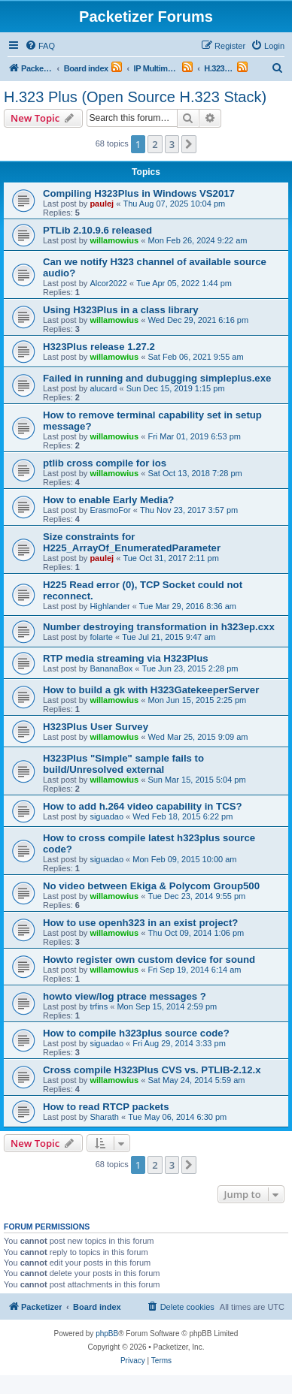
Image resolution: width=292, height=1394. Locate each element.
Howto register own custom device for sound (149, 959)
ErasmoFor (110, 509)
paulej (102, 203)
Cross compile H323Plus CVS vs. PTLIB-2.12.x (152, 1070)
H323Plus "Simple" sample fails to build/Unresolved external (123, 764)
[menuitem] (40, 46)
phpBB (107, 1333)
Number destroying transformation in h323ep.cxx (159, 626)
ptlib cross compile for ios (104, 463)
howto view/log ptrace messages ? (124, 996)
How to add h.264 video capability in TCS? (142, 806)
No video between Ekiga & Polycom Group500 (151, 886)
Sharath (104, 1116)
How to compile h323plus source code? (136, 1033)
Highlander (109, 606)
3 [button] (172, 144)
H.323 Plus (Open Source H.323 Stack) (135, 97)
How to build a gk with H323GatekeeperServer (151, 689)
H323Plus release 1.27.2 (99, 346)
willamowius (114, 240)
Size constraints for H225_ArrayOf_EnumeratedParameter (132, 542)
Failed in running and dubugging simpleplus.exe (157, 378)
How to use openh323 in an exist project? (140, 922)
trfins (99, 1006)
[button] (188, 144)
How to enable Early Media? (108, 499)
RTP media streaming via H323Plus (125, 658)
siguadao (106, 816)
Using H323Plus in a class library (121, 309)
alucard (103, 388)
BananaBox (111, 668)
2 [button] (154, 144)
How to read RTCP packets (106, 1106)
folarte (101, 636)
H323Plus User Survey (95, 726)
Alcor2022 (108, 283)
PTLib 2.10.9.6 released (97, 230)
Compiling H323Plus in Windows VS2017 (139, 193)
